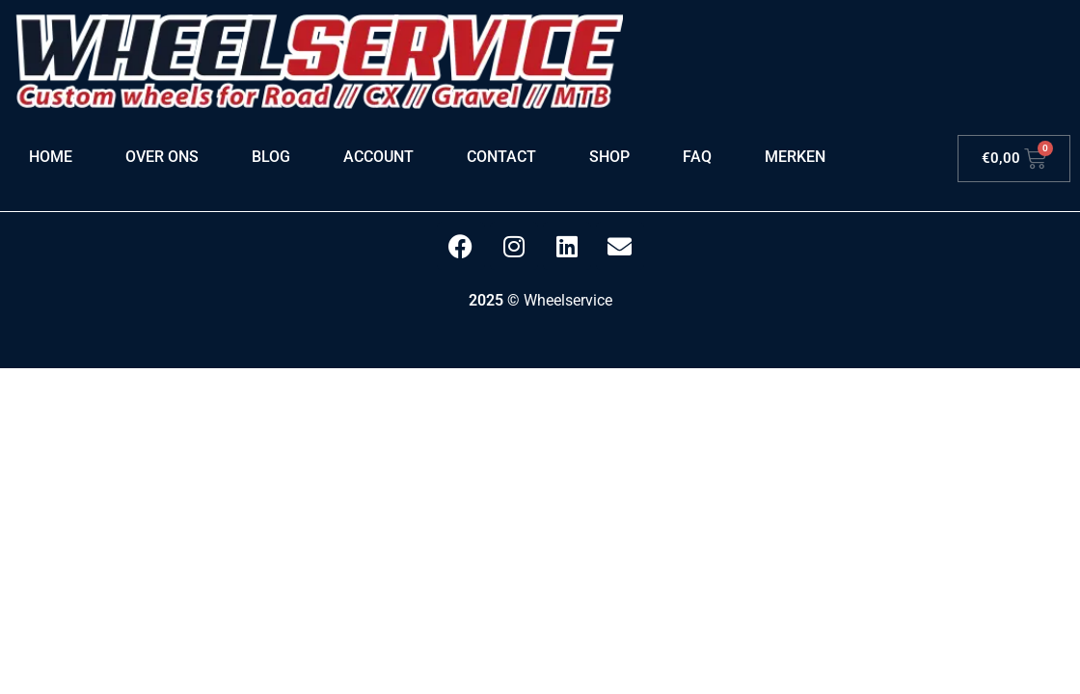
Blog (271, 156)
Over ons (162, 156)
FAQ (697, 156)
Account (378, 156)
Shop (609, 156)
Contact (501, 156)
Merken (795, 156)
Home (50, 156)
